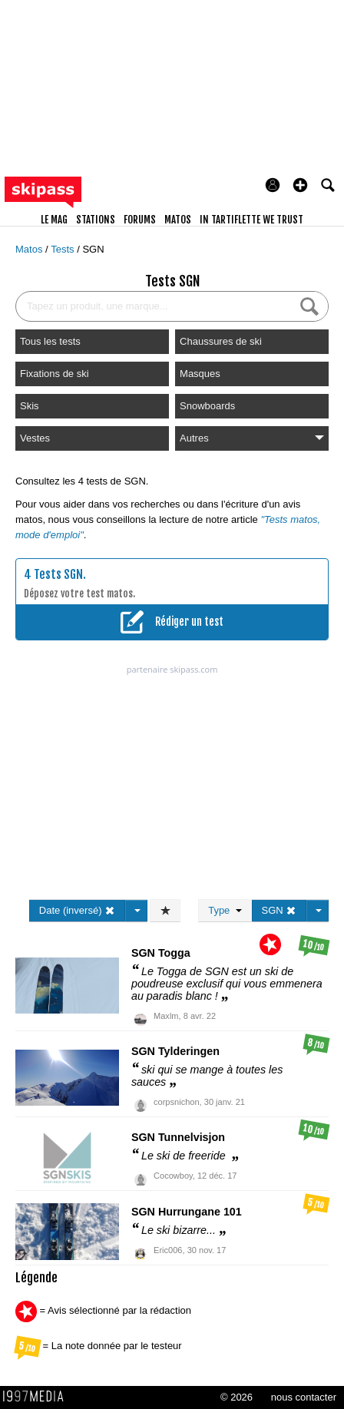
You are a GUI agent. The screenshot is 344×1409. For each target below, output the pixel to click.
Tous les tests (50, 341)
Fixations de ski (54, 373)
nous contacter (303, 1397)
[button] (300, 185)
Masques (200, 373)
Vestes (35, 438)
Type (224, 910)
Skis (29, 406)
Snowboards (207, 406)
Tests (64, 249)
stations (95, 219)
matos (177, 219)
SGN (93, 249)
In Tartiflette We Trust (251, 219)
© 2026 (236, 1397)
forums (140, 219)
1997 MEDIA (37, 1396)
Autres (252, 438)
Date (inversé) (77, 910)
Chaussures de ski (221, 341)
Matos (30, 249)
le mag (54, 219)
